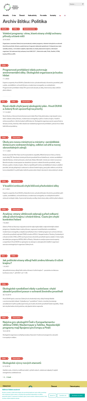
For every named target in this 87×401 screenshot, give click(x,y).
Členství (22, 15)
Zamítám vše (62, 395)
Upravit (52, 395)
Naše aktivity (32, 15)
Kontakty (53, 15)
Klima (3, 101)
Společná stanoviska (29, 29)
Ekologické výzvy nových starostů (22, 363)
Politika (15, 29)
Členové (54, 386)
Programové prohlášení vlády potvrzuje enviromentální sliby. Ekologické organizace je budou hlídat (33, 73)
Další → (10, 377)
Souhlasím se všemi (77, 395)
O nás (14, 15)
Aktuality (6, 15)
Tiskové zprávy (26, 101)
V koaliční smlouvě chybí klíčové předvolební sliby (31, 186)
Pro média (43, 15)
